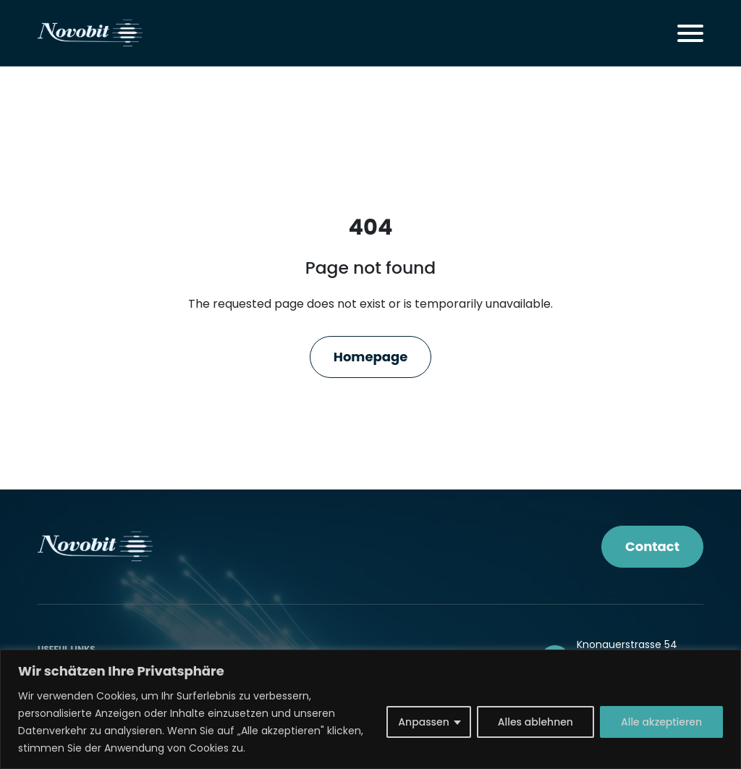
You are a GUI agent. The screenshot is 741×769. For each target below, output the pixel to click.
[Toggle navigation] (690, 33)
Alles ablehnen (535, 722)
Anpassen (423, 722)
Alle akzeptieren (661, 722)
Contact (652, 546)
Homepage (371, 357)
